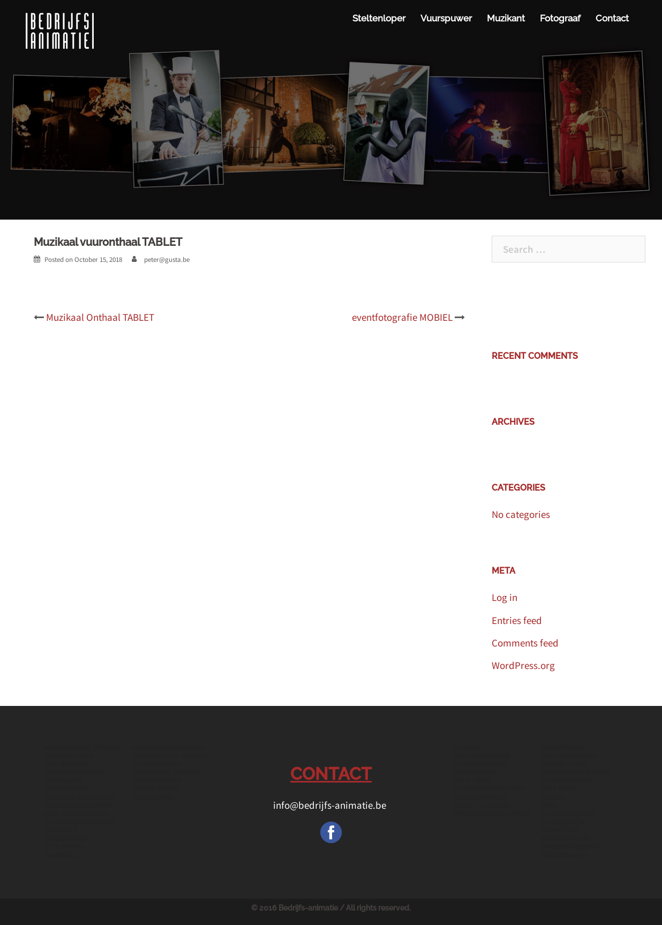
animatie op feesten (166, 772)
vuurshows (64, 846)
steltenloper (475, 772)
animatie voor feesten (169, 755)
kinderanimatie (480, 797)
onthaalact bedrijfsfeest (66, 784)
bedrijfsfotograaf (570, 846)
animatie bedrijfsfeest (82, 747)
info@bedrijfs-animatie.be (330, 805)
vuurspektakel (566, 780)
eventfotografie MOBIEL (402, 317)
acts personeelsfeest (168, 747)
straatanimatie (566, 838)
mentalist (60, 855)
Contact (612, 18)
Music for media (481, 805)
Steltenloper (378, 18)
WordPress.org (523, 665)
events (553, 797)
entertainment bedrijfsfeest (69, 759)
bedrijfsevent (564, 763)
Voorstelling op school (492, 813)
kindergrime (153, 797)
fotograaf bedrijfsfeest (66, 833)
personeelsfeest (569, 755)
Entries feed (517, 620)
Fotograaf (560, 18)
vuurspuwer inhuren (80, 821)
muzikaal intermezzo (490, 788)
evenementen (156, 763)
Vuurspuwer (446, 18)
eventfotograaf (480, 763)
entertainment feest (575, 772)
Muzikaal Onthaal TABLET (100, 317)
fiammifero (473, 780)
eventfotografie (568, 813)
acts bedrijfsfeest (74, 772)
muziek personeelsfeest (482, 751)
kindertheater (564, 855)
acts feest (558, 788)
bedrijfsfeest (563, 747)
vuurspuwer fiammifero (562, 825)
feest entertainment (78, 805)
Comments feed (525, 642)
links (549, 805)
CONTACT (331, 774)
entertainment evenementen (156, 784)
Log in (504, 597)
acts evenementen (76, 813)
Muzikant (506, 18)
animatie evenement (80, 797)
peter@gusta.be (167, 259)
